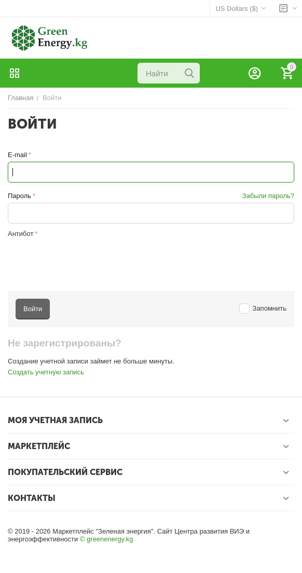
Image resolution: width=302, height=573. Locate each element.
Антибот (20, 233)
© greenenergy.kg (106, 539)
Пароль (19, 196)
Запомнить (262, 308)
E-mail (17, 155)
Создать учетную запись (46, 372)
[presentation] (87, 260)
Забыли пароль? (268, 196)
